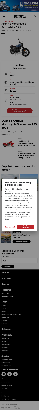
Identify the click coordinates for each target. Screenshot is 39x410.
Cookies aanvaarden (25, 226)
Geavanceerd (10, 227)
